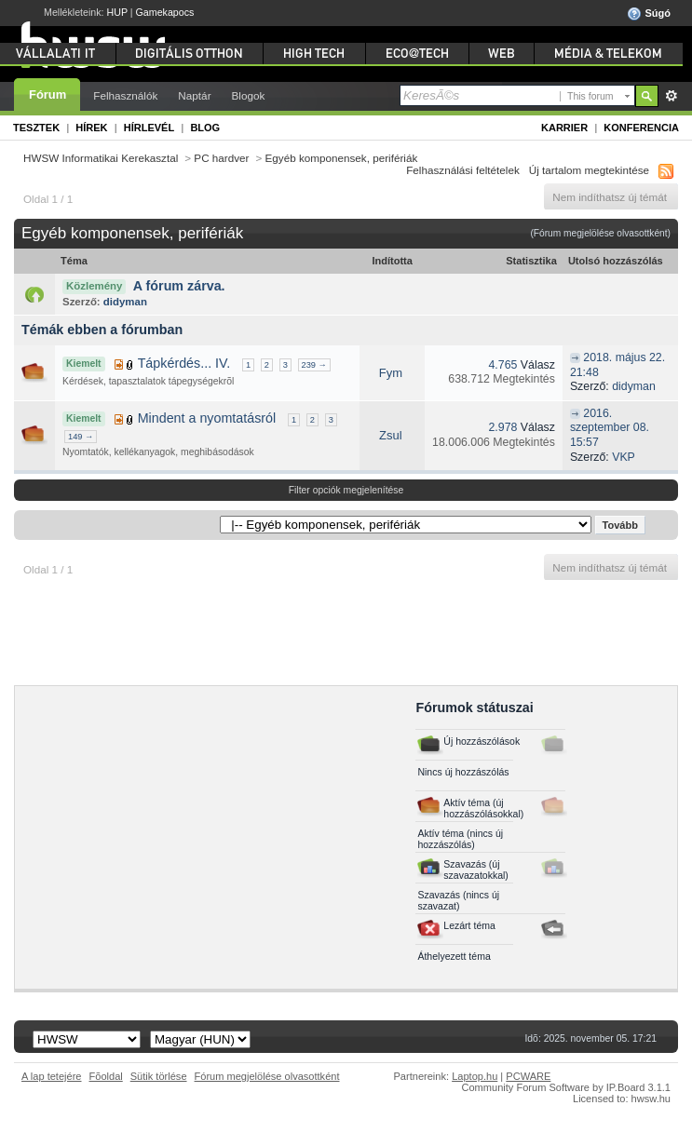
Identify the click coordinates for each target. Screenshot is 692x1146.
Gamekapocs (165, 12)
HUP (117, 12)
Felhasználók (125, 95)
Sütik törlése (158, 1076)
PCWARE (528, 1076)
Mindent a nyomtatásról (207, 418)
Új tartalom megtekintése (589, 170)
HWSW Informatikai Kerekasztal (100, 158)
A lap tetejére (51, 1076)
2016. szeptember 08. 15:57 (609, 428)
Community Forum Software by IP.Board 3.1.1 (566, 1087)
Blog (205, 127)
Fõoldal (106, 1076)
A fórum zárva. (179, 285)
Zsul (390, 435)
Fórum (47, 94)
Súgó (649, 14)
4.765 (503, 364)
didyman (125, 301)
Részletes (671, 96)
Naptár (194, 95)
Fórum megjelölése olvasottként (267, 1076)
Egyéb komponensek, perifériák (341, 158)
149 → (80, 436)
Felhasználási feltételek (463, 170)
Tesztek (36, 127)
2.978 (503, 427)
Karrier (564, 127)
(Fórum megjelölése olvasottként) (600, 233)
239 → (314, 365)
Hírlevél (149, 127)
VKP (623, 457)
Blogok (248, 95)
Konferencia (641, 127)
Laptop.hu (474, 1076)
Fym (390, 373)
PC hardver (221, 158)
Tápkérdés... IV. (184, 363)
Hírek (91, 127)
